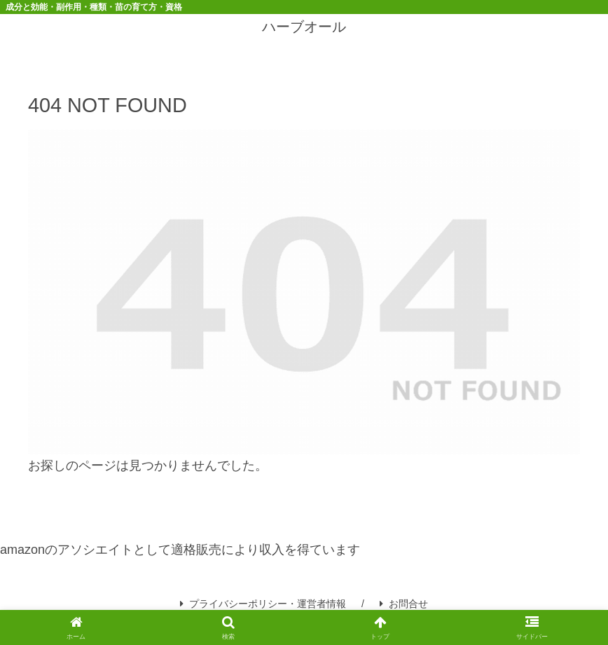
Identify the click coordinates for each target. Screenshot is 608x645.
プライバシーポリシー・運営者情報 (263, 603)
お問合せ (404, 603)
